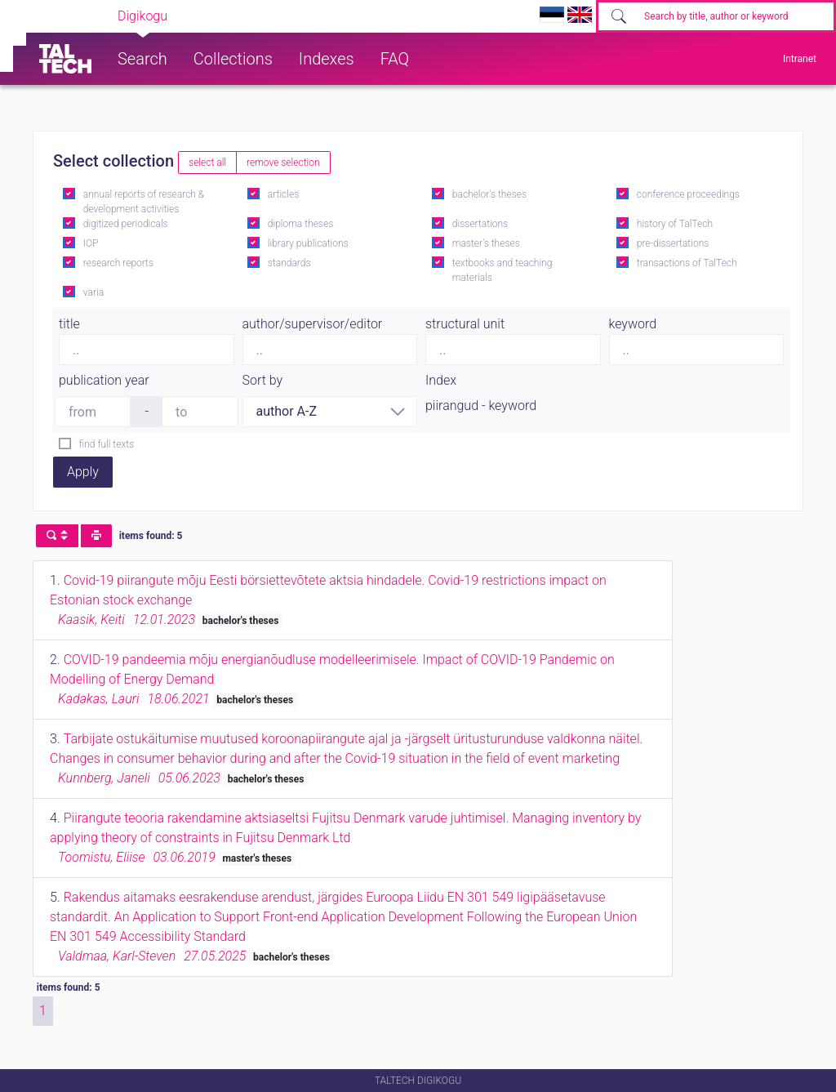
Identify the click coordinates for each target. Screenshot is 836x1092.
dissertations (480, 224)
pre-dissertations (673, 243)
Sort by (262, 380)
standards (289, 263)
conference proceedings (688, 194)
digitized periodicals (125, 224)
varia (93, 292)
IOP (91, 243)
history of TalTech (675, 224)
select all (207, 162)
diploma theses (300, 224)
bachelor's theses (489, 194)
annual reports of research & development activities (143, 202)
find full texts (106, 444)
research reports (118, 263)
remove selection (283, 162)
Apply (83, 471)
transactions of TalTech (687, 263)
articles (283, 194)
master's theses (486, 243)
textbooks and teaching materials (502, 270)
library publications (308, 243)
